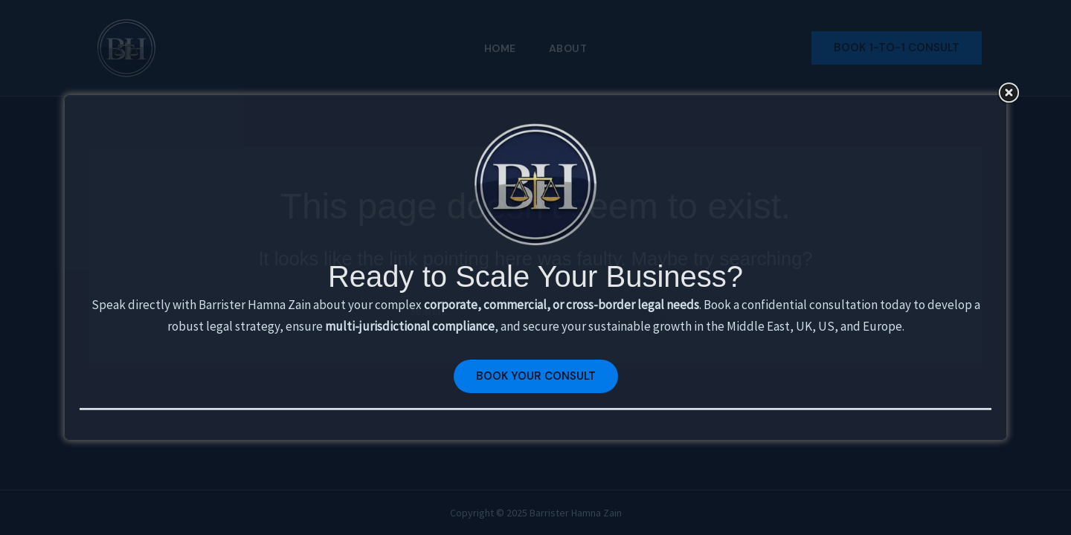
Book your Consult (536, 376)
